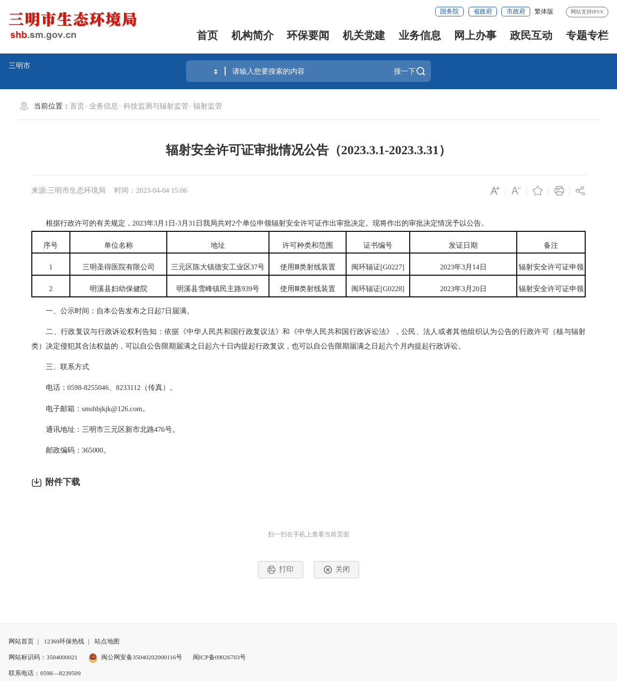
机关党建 (364, 35)
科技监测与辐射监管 (155, 106)
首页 (207, 35)
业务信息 (420, 35)
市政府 (516, 11)
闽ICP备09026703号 (219, 657)
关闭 (336, 569)
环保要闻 (308, 35)
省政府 (482, 11)
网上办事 (475, 35)
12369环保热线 (64, 641)
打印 (280, 569)
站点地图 (107, 641)
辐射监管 (207, 106)
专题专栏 (587, 35)
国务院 (449, 11)
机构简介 (252, 35)
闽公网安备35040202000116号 (135, 657)
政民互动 (531, 35)
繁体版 (544, 11)
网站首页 (21, 641)
